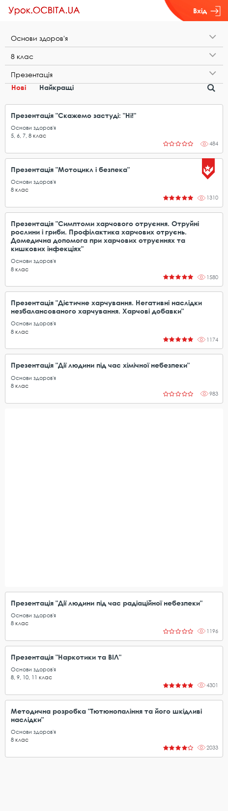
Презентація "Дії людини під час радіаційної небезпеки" (106, 603)
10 (25, 677)
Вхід (207, 11)
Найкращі (56, 87)
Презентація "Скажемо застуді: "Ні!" (73, 115)
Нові (18, 87)
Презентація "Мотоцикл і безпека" (70, 169)
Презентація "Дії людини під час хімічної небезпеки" (100, 365)
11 (34, 677)
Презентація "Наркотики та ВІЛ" (66, 657)
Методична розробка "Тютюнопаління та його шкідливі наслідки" (106, 715)
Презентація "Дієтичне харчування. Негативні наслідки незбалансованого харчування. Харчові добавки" (106, 306)
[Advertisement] (114, 497)
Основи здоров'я (33, 127)
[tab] (114, 38)
